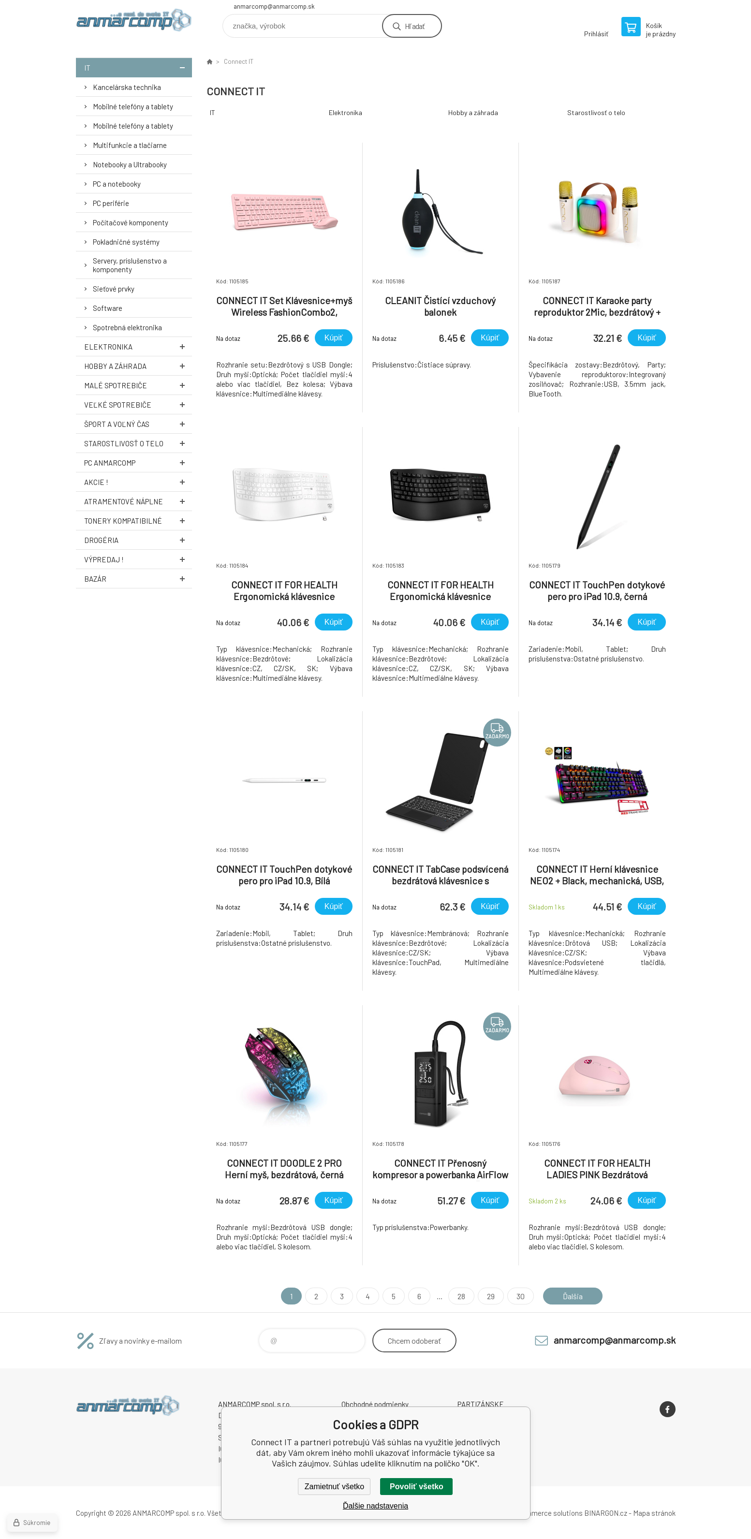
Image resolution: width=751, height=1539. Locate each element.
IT (138, 67)
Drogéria (138, 539)
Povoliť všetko (416, 1486)
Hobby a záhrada (138, 365)
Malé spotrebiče (138, 385)
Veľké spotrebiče (138, 404)
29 (491, 1296)
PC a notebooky (117, 183)
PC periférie (111, 203)
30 (520, 1296)
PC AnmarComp (138, 462)
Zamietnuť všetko (334, 1486)
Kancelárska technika (127, 87)
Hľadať (415, 25)
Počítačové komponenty (130, 222)
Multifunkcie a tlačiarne (130, 145)
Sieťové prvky (113, 288)
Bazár (138, 578)
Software (107, 308)
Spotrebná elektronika (127, 327)
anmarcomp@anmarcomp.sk (274, 6)
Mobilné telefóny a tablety (133, 106)
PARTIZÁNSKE (480, 1404)
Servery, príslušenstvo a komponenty (130, 265)
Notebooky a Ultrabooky (130, 164)
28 (461, 1296)
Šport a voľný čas (138, 423)
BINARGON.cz (605, 1513)
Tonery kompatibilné (138, 520)
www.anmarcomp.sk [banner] (134, 22)
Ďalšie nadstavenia (375, 1506)
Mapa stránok (654, 1513)
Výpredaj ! (138, 559)
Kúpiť (333, 338)
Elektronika (138, 346)
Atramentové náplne (138, 501)
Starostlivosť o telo (138, 443)
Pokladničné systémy (126, 241)
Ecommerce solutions (548, 1513)
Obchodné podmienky (375, 1404)
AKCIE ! (138, 481)
